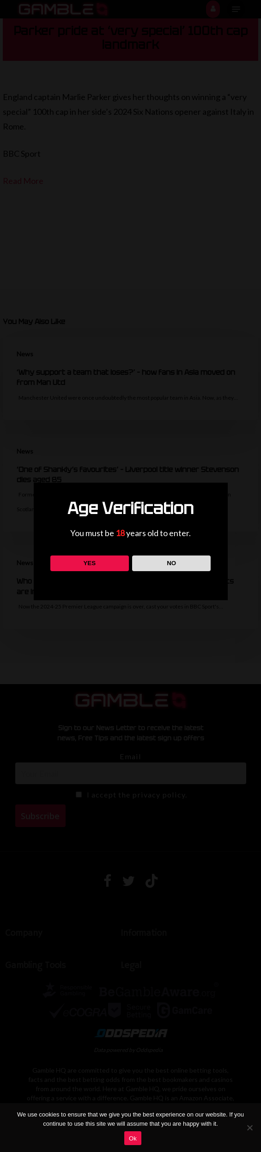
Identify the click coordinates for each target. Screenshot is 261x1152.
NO (171, 563)
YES (89, 563)
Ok (133, 1138)
